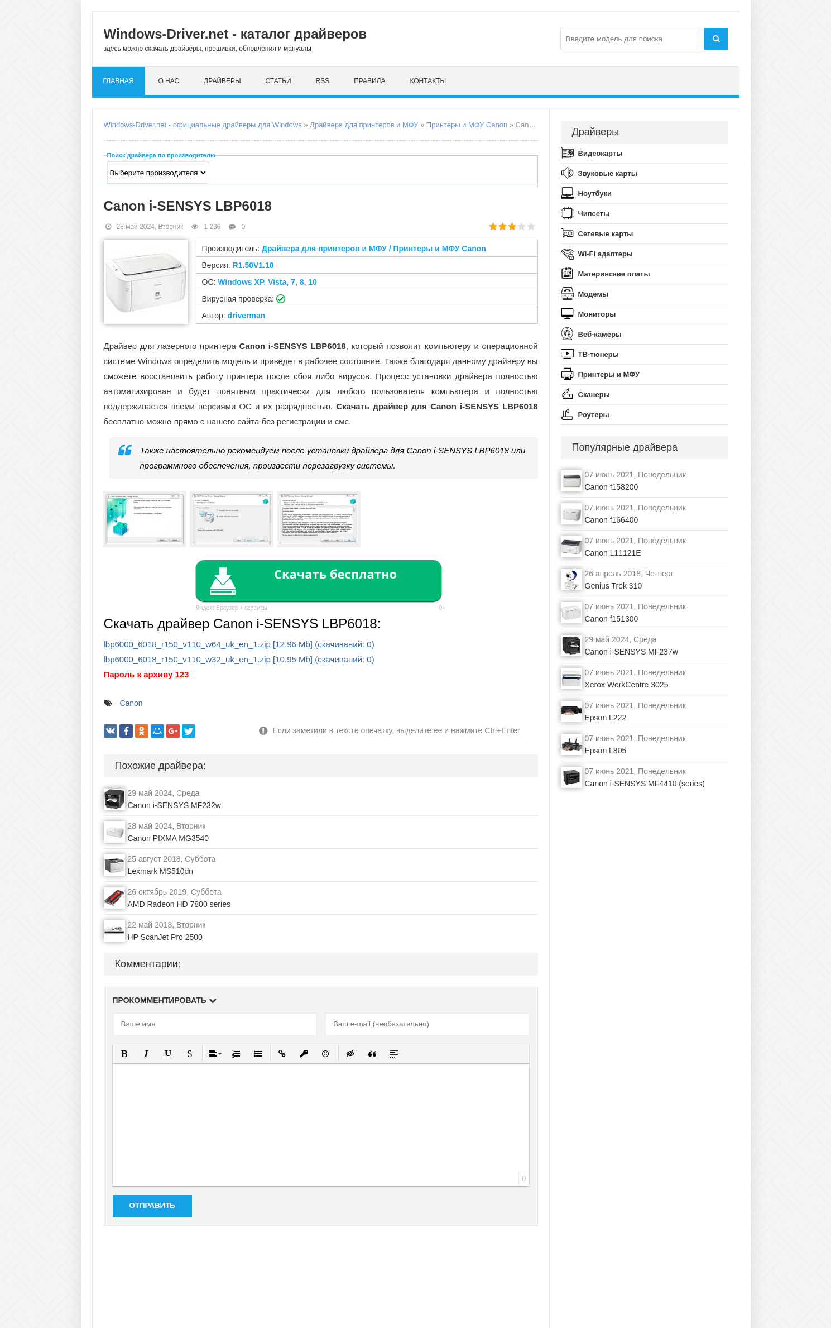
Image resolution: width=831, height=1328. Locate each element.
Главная (118, 81)
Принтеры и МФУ (609, 374)
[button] (125, 1053)
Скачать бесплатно (335, 573)
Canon (130, 703)
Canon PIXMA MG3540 (168, 838)
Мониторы (597, 314)
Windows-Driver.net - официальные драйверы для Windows (203, 125)
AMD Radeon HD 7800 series (179, 904)
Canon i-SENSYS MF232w (174, 805)
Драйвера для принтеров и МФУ (364, 125)
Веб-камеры (600, 334)
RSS (323, 81)
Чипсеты (594, 213)
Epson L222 (606, 717)
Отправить (152, 1205)
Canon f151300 (611, 618)
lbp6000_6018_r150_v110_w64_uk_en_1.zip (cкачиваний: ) (239, 644)
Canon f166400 (611, 519)
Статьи (278, 81)
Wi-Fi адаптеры (605, 254)
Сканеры (594, 394)
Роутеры (593, 414)
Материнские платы (614, 274)
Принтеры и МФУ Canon (466, 125)
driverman (247, 315)
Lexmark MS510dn (161, 871)
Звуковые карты (607, 173)
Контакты (428, 81)
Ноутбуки (595, 193)
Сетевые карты (605, 234)
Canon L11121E (613, 552)
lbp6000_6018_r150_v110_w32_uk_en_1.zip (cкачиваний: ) (239, 659)
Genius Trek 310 (613, 585)
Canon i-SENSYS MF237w (631, 651)
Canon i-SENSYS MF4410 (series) (645, 783)
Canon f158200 (611, 487)
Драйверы (222, 81)
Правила (369, 81)
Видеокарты (600, 153)
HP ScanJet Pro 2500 (165, 937)
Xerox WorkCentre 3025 (627, 684)
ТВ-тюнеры (598, 354)
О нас (168, 81)
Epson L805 (606, 750)
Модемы (593, 294)
